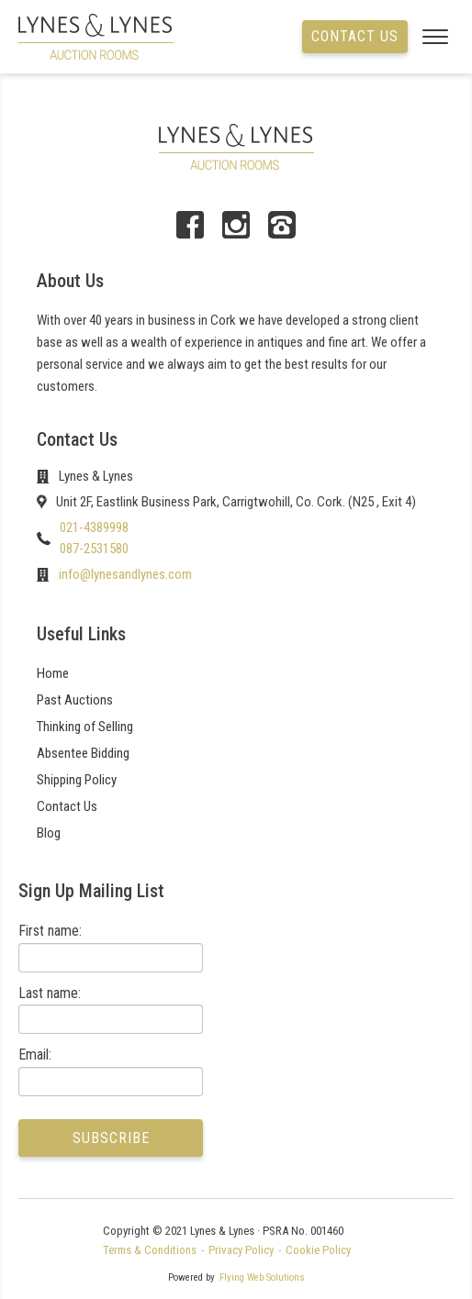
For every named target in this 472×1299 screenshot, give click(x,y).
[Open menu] (431, 37)
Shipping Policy (77, 780)
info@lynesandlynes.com (125, 574)
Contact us (355, 36)
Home (53, 673)
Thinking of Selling (85, 726)
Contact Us (67, 806)
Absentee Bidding (83, 753)
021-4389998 (94, 527)
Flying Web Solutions (262, 1277)
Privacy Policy (241, 1250)
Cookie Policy (318, 1250)
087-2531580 (94, 548)
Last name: (49, 993)
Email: (34, 1054)
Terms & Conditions (150, 1250)
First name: (50, 930)
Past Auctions (75, 700)
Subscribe (111, 1138)
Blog (49, 833)
